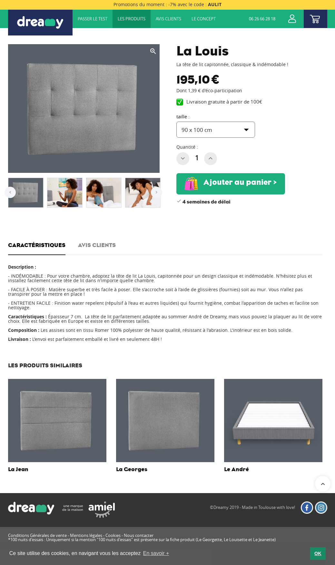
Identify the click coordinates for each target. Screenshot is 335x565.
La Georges (131, 469)
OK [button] (317, 553)
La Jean (18, 469)
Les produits (131, 19)
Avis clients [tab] (97, 245)
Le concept (204, 19)
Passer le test (92, 19)
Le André (236, 469)
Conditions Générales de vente (37, 535)
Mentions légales (86, 535)
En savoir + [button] (156, 553)
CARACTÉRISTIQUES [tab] (36, 245)
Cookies (113, 535)
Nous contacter (138, 535)
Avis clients (168, 19)
